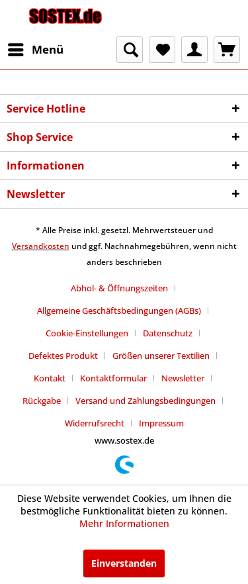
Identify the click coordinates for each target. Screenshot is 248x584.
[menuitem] (35, 49)
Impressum (161, 423)
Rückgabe (41, 401)
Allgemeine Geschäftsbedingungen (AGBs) (119, 310)
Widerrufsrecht (94, 423)
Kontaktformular (113, 378)
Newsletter (182, 378)
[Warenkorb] (227, 49)
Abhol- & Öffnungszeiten (119, 288)
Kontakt (49, 378)
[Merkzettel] (162, 49)
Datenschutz (167, 333)
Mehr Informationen (124, 523)
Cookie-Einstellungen (87, 333)
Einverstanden (124, 563)
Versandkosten (40, 246)
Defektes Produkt (63, 356)
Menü (35, 48)
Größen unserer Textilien (161, 356)
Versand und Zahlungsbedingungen (145, 401)
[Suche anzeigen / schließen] (129, 49)
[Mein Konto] (194, 49)
